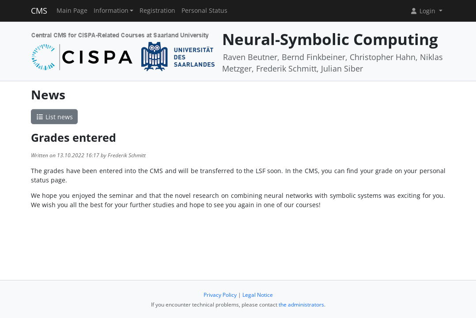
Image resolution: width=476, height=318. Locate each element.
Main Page (72, 10)
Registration (157, 10)
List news (54, 117)
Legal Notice (257, 295)
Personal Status (204, 10)
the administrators (301, 304)
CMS (39, 10)
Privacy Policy (220, 295)
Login (423, 11)
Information (111, 10)
